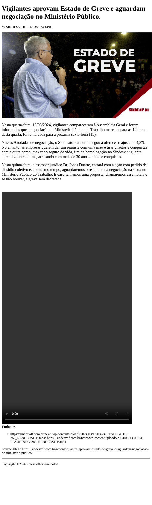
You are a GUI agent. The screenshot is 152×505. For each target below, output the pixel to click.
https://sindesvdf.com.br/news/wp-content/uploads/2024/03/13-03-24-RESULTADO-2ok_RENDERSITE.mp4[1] (67, 308)
